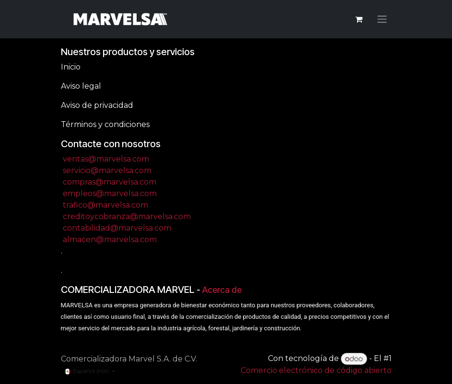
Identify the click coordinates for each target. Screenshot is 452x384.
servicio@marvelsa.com (107, 170)
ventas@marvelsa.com (106, 158)
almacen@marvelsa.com (110, 239)
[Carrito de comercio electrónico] (359, 19)
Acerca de (222, 290)
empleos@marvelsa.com (110, 193)
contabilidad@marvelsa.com (117, 228)
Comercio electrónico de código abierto (316, 370)
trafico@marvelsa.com (105, 204)
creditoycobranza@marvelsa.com (127, 216)
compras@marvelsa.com (109, 181)
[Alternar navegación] (382, 19)
